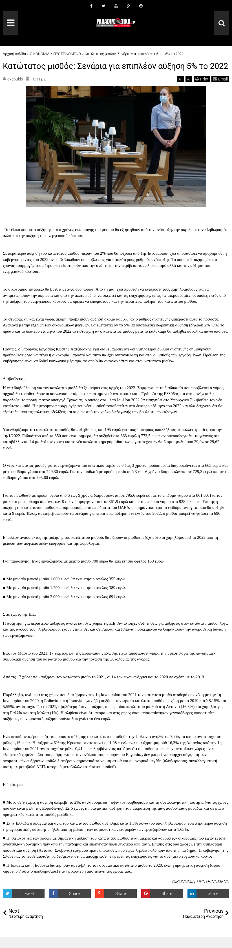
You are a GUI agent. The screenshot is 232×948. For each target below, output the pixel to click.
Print (202, 90)
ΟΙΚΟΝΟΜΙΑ (183, 892)
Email (220, 90)
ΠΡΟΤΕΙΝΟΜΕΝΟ (212, 892)
